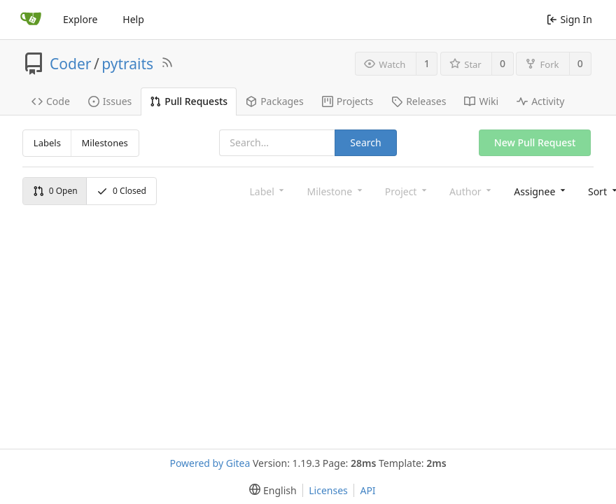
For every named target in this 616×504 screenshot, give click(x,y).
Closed (121, 191)
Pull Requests (188, 101)
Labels (47, 142)
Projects (347, 101)
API (367, 490)
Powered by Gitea (209, 463)
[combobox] (538, 190)
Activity (540, 101)
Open (55, 191)
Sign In (569, 19)
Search (365, 142)
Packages (275, 101)
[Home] (30, 19)
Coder (70, 64)
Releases (418, 101)
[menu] (270, 490)
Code (50, 101)
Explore (80, 19)
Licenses (328, 490)
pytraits (127, 64)
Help (133, 19)
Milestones (105, 142)
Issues (110, 101)
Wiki (481, 101)
